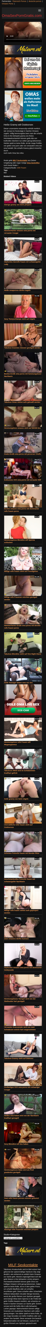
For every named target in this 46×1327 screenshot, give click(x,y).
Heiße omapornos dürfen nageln (17, 290)
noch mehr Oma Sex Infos (14, 153)
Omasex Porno (7, 4)
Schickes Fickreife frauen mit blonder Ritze (21, 853)
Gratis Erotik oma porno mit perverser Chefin (22, 454)
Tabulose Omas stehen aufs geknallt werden (22, 402)
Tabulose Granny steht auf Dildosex (18, 1058)
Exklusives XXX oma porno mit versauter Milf (22, 480)
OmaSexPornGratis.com (22, 15)
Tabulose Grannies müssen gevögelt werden (22, 348)
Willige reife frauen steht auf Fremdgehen (21, 571)
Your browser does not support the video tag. (23, 32)
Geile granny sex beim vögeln (16, 799)
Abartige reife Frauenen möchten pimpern (21, 1229)
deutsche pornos (35, 1)
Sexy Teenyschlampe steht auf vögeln (19, 319)
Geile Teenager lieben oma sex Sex (18, 683)
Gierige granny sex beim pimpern (17, 205)
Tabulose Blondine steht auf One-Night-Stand (22, 654)
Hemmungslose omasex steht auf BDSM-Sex (22, 428)
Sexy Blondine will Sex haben (16, 1144)
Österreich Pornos (19, 1)
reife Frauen (21, 168)
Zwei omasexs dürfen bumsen (16, 939)
